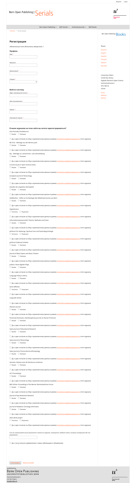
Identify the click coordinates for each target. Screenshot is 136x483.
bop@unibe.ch (12, 481)
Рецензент (24, 212)
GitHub (103, 98)
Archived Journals (78, 27)
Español (103, 56)
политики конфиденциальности (68, 139)
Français (104, 59)
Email (103, 93)
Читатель (14, 212)
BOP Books (93, 27)
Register (118, 2)
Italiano (103, 63)
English (103, 53)
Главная (12, 31)
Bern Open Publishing (47, 27)
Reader (13, 134)
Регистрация (15, 462)
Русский (104, 66)
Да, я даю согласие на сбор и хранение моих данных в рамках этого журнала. (50, 139)
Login (126, 2)
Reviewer (22, 134)
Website (104, 95)
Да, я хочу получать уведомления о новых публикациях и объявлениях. (37, 443)
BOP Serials (63, 27)
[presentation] (26, 451)
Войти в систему (28, 463)
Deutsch (104, 50)
